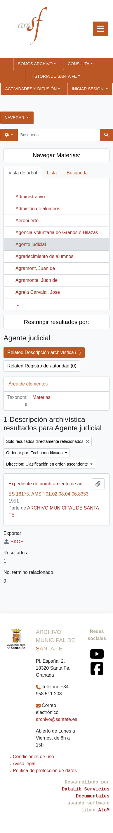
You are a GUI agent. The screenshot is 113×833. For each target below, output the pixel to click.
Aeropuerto (27, 220)
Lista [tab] (52, 172)
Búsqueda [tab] (77, 172)
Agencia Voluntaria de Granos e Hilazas (56, 232)
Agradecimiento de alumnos (44, 256)
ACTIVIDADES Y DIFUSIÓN (31, 88)
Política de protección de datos (45, 770)
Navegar (15, 117)
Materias (41, 397)
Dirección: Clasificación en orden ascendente (47, 464)
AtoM (103, 810)
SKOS (13, 541)
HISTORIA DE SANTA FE (53, 76)
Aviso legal (24, 763)
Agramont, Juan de (35, 268)
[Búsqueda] (59, 135)
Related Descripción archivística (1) (44, 352)
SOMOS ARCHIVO (35, 63)
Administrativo (30, 196)
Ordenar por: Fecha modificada (35, 452)
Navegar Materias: (56, 155)
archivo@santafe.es (56, 719)
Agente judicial (30, 244)
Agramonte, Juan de (36, 280)
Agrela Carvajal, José (37, 292)
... (17, 184)
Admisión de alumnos (37, 208)
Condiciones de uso (33, 756)
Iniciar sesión (88, 88)
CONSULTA (78, 63)
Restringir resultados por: (56, 322)
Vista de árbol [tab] (22, 172)
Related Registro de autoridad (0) (42, 365)
